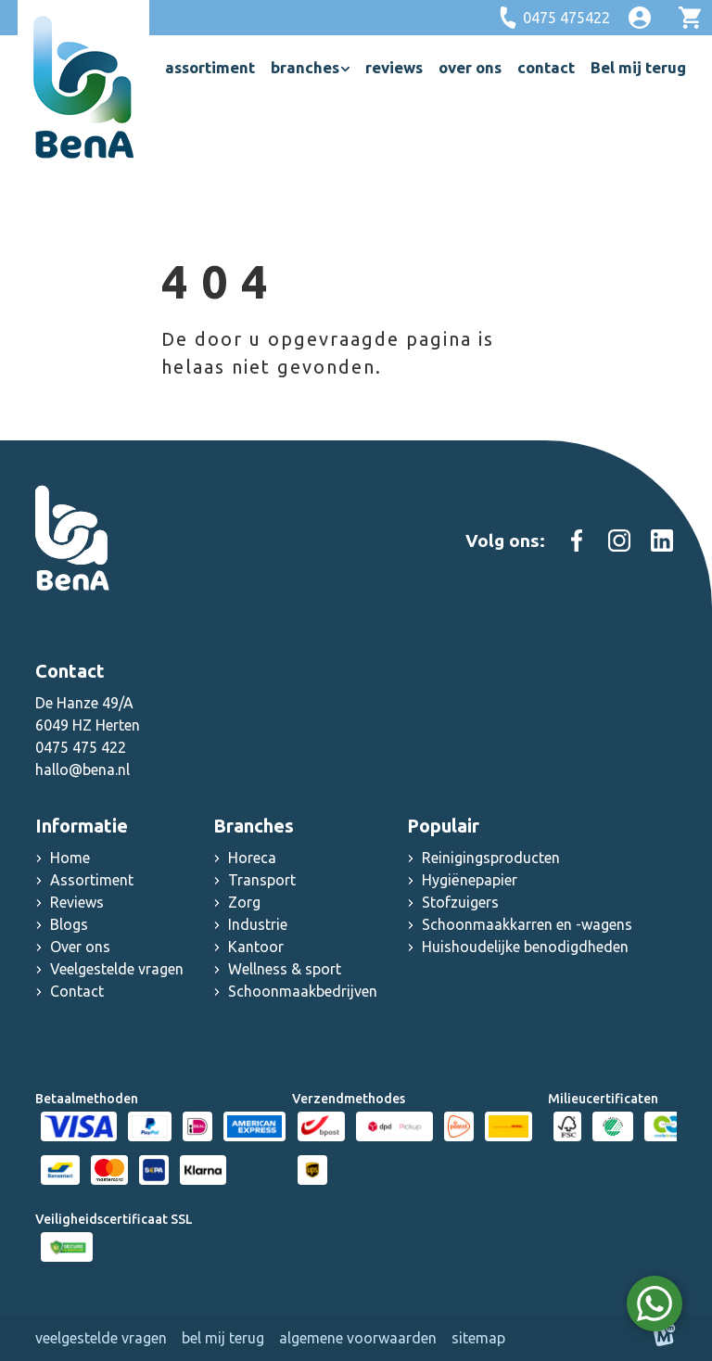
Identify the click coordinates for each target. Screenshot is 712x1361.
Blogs (69, 924)
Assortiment (92, 879)
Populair (443, 825)
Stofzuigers (460, 902)
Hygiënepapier (469, 879)
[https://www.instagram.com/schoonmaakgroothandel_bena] (619, 540)
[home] (83, 87)
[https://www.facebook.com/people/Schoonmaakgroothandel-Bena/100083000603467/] (576, 540)
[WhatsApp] (654, 1303)
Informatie (81, 825)
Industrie (257, 924)
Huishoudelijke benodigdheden (525, 946)
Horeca (252, 857)
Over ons (80, 946)
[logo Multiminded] (665, 1338)
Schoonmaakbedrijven (302, 991)
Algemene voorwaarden (358, 1337)
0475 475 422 (80, 747)
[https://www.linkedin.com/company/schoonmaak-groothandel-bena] (662, 540)
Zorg (244, 902)
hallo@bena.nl (82, 769)
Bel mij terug (223, 1337)
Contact (77, 991)
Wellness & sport (284, 968)
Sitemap (478, 1337)
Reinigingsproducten (491, 857)
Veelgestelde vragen (117, 968)
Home (70, 857)
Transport (262, 879)
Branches (253, 825)
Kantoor (256, 946)
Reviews (77, 902)
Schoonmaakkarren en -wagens (527, 924)
